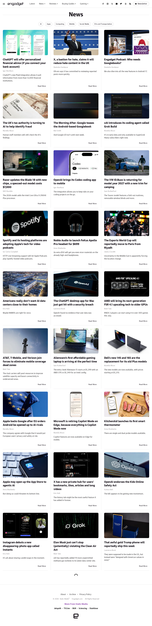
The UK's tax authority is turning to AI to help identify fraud (24, 125)
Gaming (83, 4)
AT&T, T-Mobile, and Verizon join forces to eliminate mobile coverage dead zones (24, 362)
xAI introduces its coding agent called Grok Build (126, 125)
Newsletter (141, 4)
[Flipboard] (121, 4)
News (41, 4)
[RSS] (130, 4)
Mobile (71, 24)
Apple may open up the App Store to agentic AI (24, 484)
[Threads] (125, 4)
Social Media (84, 24)
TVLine (67, 608)
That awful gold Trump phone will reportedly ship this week (124, 544)
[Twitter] (112, 4)
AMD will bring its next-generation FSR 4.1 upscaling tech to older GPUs (126, 303)
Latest (32, 4)
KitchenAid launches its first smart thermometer (124, 423)
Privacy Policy (85, 594)
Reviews (52, 4)
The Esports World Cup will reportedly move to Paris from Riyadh (122, 244)
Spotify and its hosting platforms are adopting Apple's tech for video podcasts (25, 244)
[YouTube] (116, 4)
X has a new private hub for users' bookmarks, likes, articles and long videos (74, 486)
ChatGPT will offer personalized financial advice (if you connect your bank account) (24, 63)
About (63, 594)
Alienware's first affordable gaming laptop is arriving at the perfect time (75, 360)
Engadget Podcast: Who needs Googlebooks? (122, 61)
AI (41, 24)
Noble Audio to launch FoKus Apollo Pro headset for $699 (75, 242)
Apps (49, 24)
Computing (60, 24)
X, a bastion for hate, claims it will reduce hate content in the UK (74, 61)
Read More (42, 86)
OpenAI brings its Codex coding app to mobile (75, 182)
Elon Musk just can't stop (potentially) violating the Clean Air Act (75, 546)
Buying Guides (68, 4)
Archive (72, 594)
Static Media (64, 599)
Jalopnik (57, 608)
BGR (74, 608)
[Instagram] (107, 4)
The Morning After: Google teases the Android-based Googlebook (74, 125)
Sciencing (83, 608)
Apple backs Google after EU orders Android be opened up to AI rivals (24, 423)
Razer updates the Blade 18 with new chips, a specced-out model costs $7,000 (25, 184)
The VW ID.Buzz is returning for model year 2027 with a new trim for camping (126, 184)
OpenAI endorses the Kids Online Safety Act (124, 484)
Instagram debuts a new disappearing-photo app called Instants (21, 546)
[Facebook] (103, 4)
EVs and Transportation (103, 24)
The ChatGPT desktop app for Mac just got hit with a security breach (74, 303)
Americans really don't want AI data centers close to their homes (24, 303)
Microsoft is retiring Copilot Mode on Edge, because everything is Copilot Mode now (76, 425)
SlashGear (94, 608)
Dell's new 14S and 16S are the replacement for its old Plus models (125, 360)
